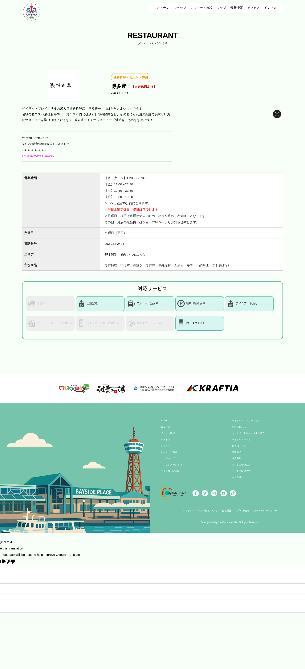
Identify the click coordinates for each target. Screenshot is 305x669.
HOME (164, 423)
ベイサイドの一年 (242, 442)
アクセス (253, 7)
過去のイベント (241, 449)
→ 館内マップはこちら (133, 254)
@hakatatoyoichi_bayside (40, 155)
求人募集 (237, 461)
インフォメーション (172, 468)
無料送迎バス (239, 430)
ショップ (180, 7)
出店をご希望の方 (242, 474)
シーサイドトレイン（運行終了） (251, 436)
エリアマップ (168, 461)
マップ (221, 7)
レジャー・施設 (201, 7)
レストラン (161, 7)
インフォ (270, 7)
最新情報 (236, 7)
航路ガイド (238, 455)
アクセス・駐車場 (171, 474)
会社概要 (226, 513)
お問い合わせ (243, 513)
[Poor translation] (10, 564)
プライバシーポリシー (268, 513)
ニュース (166, 430)
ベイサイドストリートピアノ (248, 423)
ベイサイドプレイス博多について (198, 513)
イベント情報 (168, 436)
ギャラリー (238, 480)
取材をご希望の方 (242, 468)
